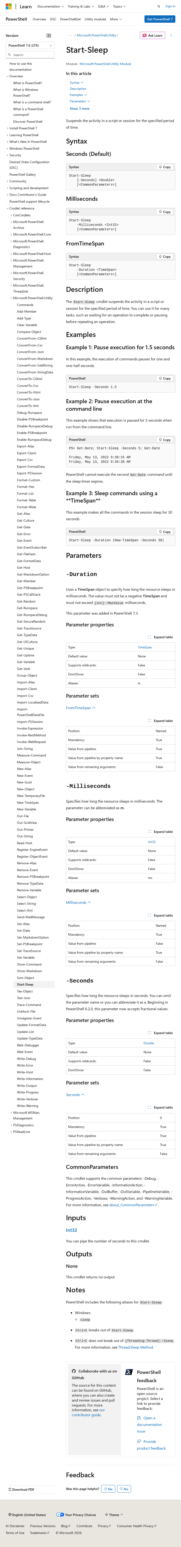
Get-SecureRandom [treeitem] (31, 621)
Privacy (103, 1526)
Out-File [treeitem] (23, 816)
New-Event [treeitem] (25, 775)
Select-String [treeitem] (26, 903)
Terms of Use (15, 1532)
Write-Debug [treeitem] (26, 1058)
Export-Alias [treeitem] (25, 446)
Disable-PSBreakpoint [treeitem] (32, 419)
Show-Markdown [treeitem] (29, 971)
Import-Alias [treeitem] (26, 682)
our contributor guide (88, 1412)
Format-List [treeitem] (25, 493)
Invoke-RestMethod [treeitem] (31, 735)
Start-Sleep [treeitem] (25, 984)
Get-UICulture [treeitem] (27, 641)
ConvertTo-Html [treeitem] (28, 392)
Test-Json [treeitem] (23, 998)
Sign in (170, 6)
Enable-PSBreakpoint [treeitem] (32, 432)
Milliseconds (78, 902)
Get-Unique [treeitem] (25, 648)
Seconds (75, 1094)
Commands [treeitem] (25, 304)
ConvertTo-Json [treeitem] (28, 399)
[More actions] (171, 35)
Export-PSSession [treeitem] (29, 473)
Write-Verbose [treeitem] (27, 1099)
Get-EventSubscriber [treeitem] (32, 547)
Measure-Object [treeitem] (29, 762)
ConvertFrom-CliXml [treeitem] (31, 338)
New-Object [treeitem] (25, 789)
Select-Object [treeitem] (27, 897)
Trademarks (38, 1532)
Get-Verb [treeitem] (23, 668)
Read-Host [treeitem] (24, 843)
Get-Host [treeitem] (23, 567)
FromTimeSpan (81, 707)
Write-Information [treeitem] (30, 1078)
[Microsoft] (9, 6)
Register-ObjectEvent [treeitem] (32, 856)
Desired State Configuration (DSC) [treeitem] (29, 165)
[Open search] (159, 6)
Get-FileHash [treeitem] (26, 554)
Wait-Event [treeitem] (25, 1051)
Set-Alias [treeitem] (23, 924)
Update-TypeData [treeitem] (29, 1038)
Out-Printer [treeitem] (25, 829)
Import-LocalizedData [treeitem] (32, 702)
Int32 (152, 841)
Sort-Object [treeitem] (25, 977)
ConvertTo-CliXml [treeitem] (29, 378)
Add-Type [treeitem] (24, 318)
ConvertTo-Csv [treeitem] (27, 385)
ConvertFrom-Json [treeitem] (30, 352)
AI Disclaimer (15, 1526)
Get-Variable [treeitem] (26, 662)
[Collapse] (49, 35)
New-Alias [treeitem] (24, 768)
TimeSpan (145, 647)
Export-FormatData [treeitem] (31, 466)
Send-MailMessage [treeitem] (31, 917)
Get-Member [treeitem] (26, 581)
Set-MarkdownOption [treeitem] (33, 937)
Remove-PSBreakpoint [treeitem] (33, 876)
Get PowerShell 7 (160, 19)
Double (149, 1043)
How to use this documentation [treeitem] (20, 66)
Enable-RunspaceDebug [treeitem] (34, 439)
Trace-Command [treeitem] (29, 1004)
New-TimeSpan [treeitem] (28, 802)
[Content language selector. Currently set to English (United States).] (27, 1515)
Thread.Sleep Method (135, 1347)
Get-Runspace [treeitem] (27, 608)
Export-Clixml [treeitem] (26, 453)
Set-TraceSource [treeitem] (29, 950)
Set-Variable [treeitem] (25, 957)
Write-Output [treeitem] (27, 1085)
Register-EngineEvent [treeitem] (32, 849)
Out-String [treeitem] (25, 836)
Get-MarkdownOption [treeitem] (33, 574)
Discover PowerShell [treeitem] (27, 121)
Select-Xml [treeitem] (25, 910)
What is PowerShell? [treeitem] (27, 83)
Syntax (77, 82)
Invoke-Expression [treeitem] (30, 728)
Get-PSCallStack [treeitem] (29, 594)
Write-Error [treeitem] (25, 1065)
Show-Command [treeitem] (29, 964)
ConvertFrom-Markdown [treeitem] (35, 358)
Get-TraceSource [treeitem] (29, 628)
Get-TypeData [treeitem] (27, 635)
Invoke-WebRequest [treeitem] (31, 741)
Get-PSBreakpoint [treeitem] (30, 588)
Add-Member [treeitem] (27, 311)
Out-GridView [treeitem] (27, 822)
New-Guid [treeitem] (24, 782)
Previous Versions (42, 1526)
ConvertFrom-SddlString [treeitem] (35, 365)
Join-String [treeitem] (25, 748)
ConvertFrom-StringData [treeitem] (35, 372)
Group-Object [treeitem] (27, 675)
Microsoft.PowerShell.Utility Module (105, 63)
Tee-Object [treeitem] (25, 991)
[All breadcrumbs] (70, 35)
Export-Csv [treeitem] (25, 459)
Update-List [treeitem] (25, 1031)
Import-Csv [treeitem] (25, 695)
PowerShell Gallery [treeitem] (22, 174)
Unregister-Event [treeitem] (29, 1018)
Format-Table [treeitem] (26, 500)
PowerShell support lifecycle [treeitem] (29, 201)
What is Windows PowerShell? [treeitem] (25, 92)
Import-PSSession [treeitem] (30, 721)
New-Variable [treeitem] (26, 809)
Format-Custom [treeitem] (28, 480)
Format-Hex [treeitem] (25, 486)
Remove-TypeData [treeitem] (30, 883)
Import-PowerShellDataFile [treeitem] (30, 712)
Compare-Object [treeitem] (29, 331)
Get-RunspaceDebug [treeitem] (32, 614)
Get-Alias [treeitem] (23, 513)
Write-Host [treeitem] (25, 1072)
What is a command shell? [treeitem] (32, 102)
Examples (78, 95)
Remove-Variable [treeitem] (29, 890)
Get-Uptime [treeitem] (25, 655)
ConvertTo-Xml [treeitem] (28, 405)
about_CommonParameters (131, 1204)
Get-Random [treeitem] (26, 601)
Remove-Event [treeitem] (27, 870)
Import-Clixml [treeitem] (27, 688)
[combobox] (30, 45)
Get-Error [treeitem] (24, 534)
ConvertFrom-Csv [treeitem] (30, 345)
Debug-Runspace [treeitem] (29, 412)
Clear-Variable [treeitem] (27, 325)
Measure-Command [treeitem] (31, 755)
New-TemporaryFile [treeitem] (31, 795)
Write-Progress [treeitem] (28, 1092)
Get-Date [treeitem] (23, 527)
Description (78, 88)
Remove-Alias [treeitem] (27, 863)
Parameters (80, 101)
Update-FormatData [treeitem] (31, 1025)
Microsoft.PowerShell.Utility (96, 35)
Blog (64, 1526)
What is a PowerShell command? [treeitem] (28, 112)
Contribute (84, 1526)
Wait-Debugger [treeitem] (28, 1045)
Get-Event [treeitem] (24, 540)
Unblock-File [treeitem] (26, 1011)
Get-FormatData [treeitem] (29, 561)
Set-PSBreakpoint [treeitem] (29, 944)
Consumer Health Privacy (135, 1526)
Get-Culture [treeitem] (25, 520)
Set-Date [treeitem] (23, 930)
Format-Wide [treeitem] (26, 507)
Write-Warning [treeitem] (27, 1105)
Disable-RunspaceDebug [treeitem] (34, 426)
